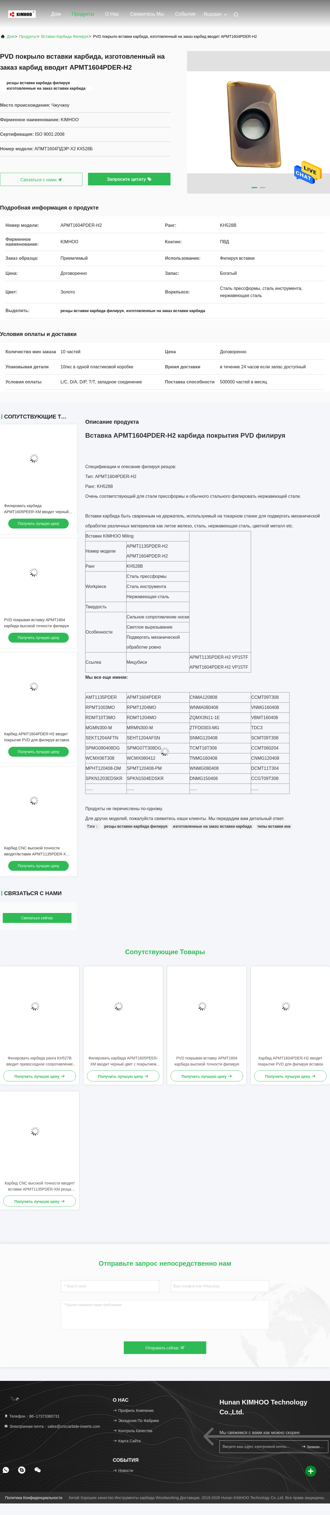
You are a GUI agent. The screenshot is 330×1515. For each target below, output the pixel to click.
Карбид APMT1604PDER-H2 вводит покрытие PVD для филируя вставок (290, 1061)
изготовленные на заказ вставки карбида (212, 826)
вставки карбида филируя (65, 36)
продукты (27, 36)
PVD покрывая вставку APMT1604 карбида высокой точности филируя (207, 1061)
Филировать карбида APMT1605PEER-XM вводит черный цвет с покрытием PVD (36, 512)
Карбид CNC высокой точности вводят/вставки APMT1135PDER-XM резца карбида (36, 854)
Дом (56, 14)
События (185, 14)
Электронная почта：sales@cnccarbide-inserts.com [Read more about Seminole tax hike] (52, 1426)
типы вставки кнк (274, 826)
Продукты (83, 14)
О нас (112, 14)
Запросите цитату (129, 179)
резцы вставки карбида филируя (135, 826)
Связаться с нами (41, 179)
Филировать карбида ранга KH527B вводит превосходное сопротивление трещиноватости (39, 1061)
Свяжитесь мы (147, 14)
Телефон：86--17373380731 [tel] (32, 1416)
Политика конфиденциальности (33, 1498)
